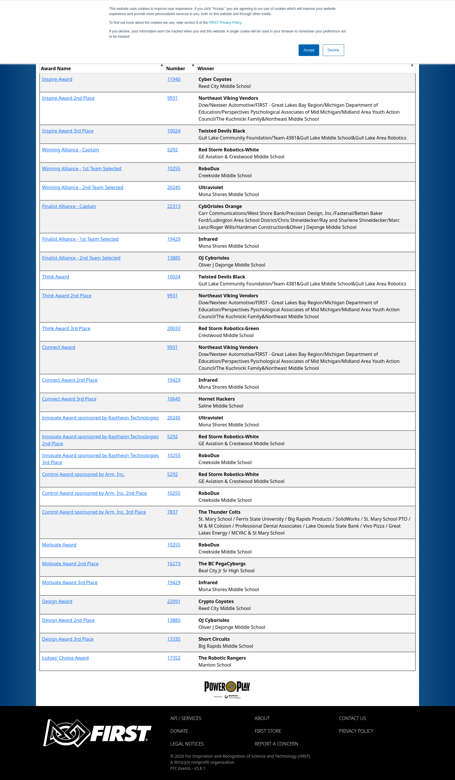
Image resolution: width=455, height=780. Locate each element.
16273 (173, 563)
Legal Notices (187, 744)
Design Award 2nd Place (68, 620)
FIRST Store (268, 731)
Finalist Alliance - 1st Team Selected (80, 239)
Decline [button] (333, 50)
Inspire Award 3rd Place (67, 131)
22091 (173, 601)
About (262, 718)
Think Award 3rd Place (66, 328)
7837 (172, 512)
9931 (172, 98)
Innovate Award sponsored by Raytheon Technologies (100, 418)
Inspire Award (57, 79)
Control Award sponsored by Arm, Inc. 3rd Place (94, 512)
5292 (172, 149)
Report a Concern (276, 744)
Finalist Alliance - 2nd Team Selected (81, 258)
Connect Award (58, 347)
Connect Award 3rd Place (69, 399)
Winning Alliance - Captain (70, 149)
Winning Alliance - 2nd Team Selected (82, 187)
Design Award (57, 601)
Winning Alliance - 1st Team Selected (81, 168)
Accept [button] (309, 50)
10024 (173, 131)
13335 (173, 639)
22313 (173, 206)
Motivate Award (59, 545)
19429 (173, 239)
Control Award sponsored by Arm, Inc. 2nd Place (94, 493)
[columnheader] (102, 65)
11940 (173, 79)
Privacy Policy (225, 23)
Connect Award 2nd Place (70, 380)
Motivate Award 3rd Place (70, 582)
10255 (173, 168)
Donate (179, 731)
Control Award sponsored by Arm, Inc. (83, 474)
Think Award (55, 277)
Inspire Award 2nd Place (68, 98)
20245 (173, 187)
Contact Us (352, 718)
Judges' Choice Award (65, 658)
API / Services (185, 718)
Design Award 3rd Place (67, 639)
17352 (173, 658)
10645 (173, 399)
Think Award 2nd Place (66, 295)
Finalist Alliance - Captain (69, 206)
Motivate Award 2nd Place (70, 563)
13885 (173, 258)
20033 (173, 328)
